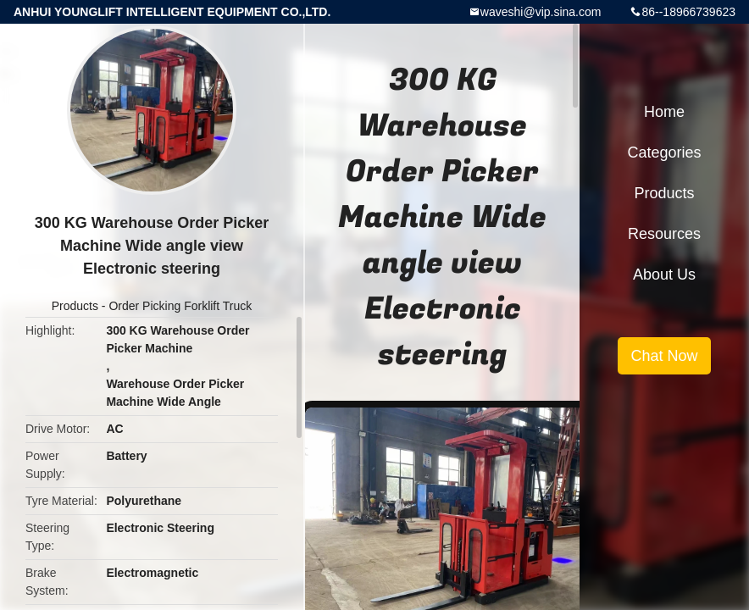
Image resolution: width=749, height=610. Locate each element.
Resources (664, 233)
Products (75, 306)
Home (664, 111)
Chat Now (663, 355)
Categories (664, 152)
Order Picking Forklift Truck (180, 306)
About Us (664, 274)
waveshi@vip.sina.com (541, 12)
